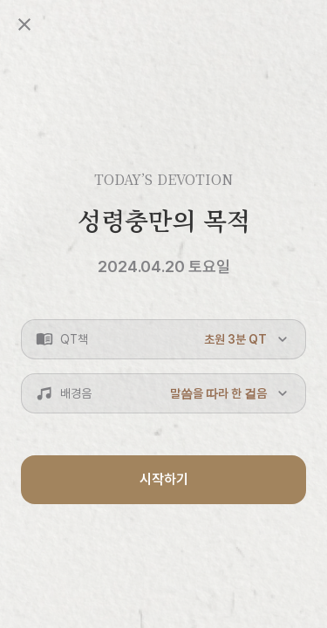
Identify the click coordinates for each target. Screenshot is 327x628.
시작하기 (164, 479)
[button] (163, 339)
